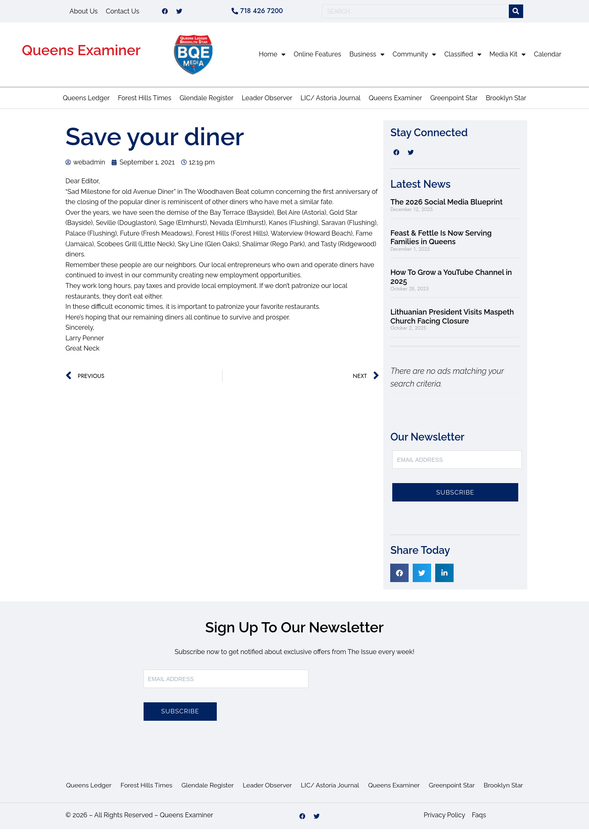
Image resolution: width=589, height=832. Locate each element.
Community (414, 57)
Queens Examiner (81, 53)
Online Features (317, 57)
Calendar (547, 57)
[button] (399, 576)
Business (366, 57)
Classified (462, 57)
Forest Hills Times (144, 101)
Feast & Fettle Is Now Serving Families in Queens (441, 240)
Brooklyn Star (506, 101)
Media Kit (508, 57)
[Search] (516, 13)
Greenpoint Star (454, 101)
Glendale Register (207, 101)
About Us (84, 12)
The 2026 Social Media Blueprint (446, 204)
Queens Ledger (86, 101)
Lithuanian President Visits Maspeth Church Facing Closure (452, 319)
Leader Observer (267, 101)
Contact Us (122, 12)
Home (272, 57)
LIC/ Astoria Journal (331, 101)
